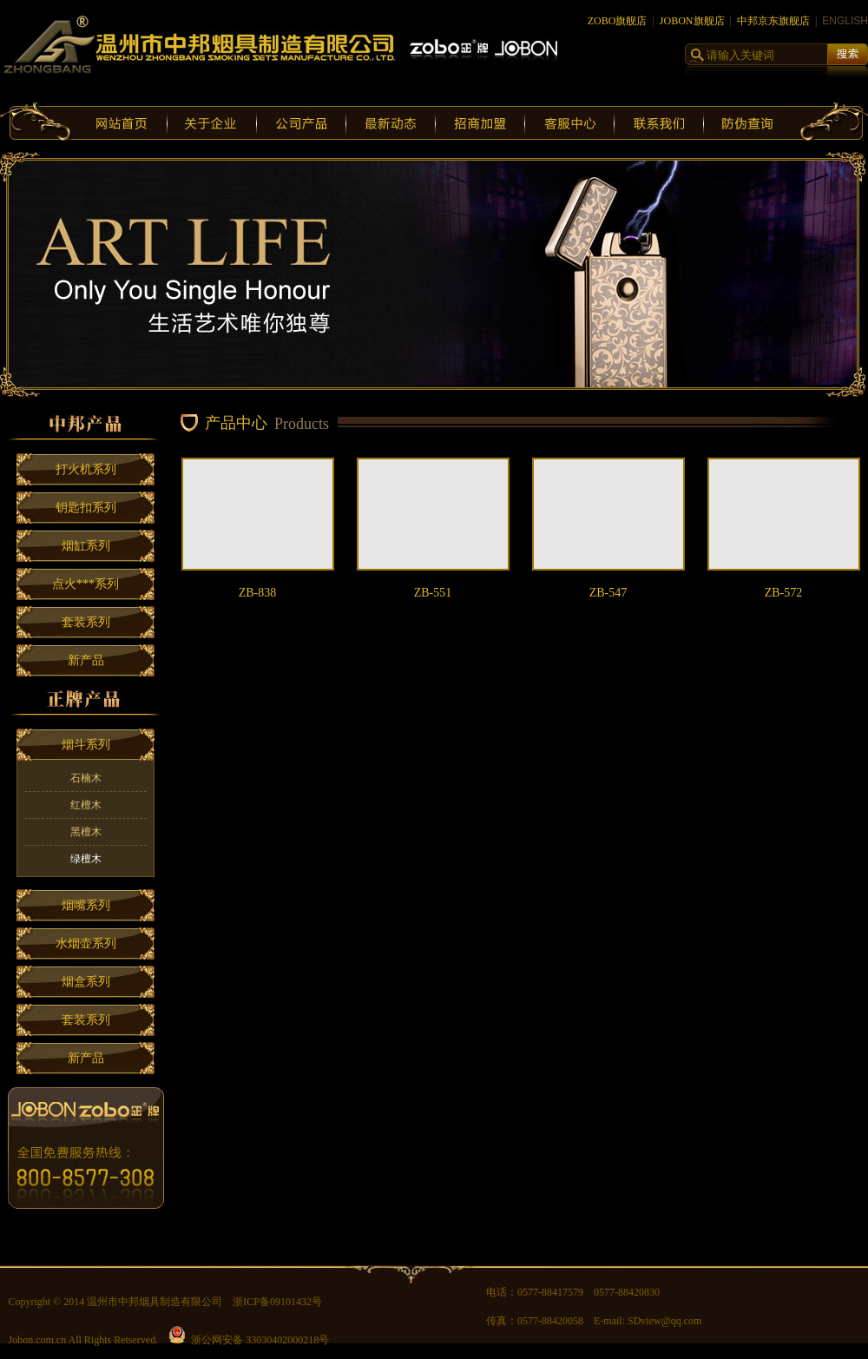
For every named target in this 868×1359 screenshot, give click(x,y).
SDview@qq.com (664, 1321)
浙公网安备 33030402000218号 (248, 1340)
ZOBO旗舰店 (618, 21)
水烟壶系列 (86, 943)
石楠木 (86, 778)
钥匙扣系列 (86, 507)
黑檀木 (86, 832)
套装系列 (86, 622)
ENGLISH (845, 21)
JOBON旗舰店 (692, 21)
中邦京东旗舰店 (773, 21)
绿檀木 (86, 859)
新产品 (86, 660)
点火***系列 (85, 583)
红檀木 (86, 805)
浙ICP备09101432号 (277, 1302)
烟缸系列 (86, 545)
